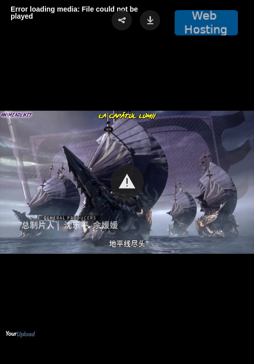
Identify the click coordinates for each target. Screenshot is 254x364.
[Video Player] (127, 182)
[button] (127, 181)
